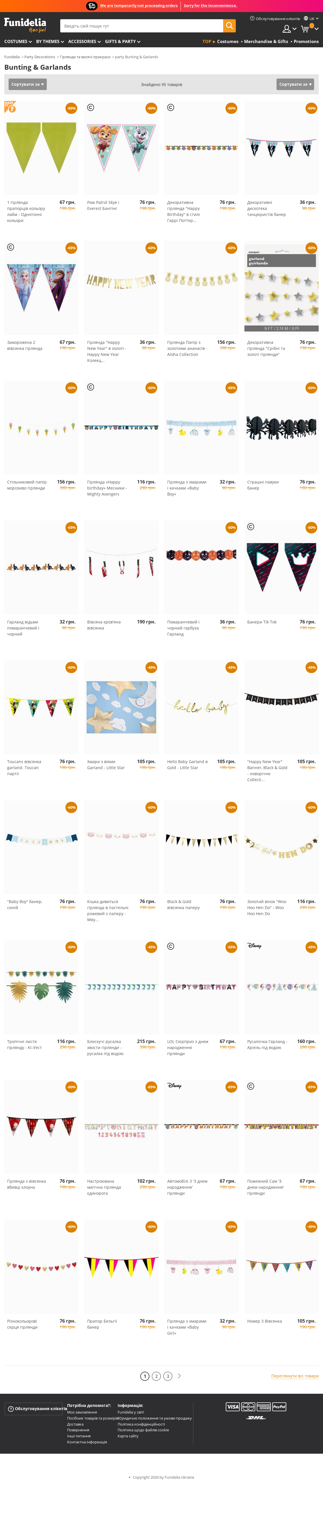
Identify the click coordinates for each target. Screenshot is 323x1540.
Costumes (15, 41)
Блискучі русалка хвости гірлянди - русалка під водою (105, 1047)
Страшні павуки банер (263, 485)
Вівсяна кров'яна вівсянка (104, 625)
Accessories (82, 41)
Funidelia (12, 56)
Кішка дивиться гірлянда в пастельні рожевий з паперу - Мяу (108, 910)
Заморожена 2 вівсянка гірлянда (24, 345)
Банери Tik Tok (262, 622)
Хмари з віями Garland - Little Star (106, 764)
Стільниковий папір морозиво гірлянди (27, 485)
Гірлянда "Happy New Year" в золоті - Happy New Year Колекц (107, 351)
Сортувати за (25, 84)
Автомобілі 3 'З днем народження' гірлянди (187, 1187)
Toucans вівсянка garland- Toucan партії (24, 767)
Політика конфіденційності (141, 1424)
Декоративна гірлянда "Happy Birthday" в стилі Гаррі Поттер (183, 211)
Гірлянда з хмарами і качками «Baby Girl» (187, 1327)
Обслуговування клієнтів (35, 1409)
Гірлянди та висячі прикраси (85, 56)
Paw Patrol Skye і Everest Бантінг (103, 205)
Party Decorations (39, 56)
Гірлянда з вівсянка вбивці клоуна (26, 1184)
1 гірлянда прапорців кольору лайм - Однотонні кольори (26, 211)
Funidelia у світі (131, 1412)
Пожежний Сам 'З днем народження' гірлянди (265, 1187)
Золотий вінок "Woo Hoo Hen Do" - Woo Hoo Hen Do (266, 907)
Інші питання (79, 1435)
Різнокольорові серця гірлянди (22, 1324)
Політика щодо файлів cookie (143, 1429)
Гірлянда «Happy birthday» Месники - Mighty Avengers (107, 488)
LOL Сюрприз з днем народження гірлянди (187, 1047)
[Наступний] (179, 1376)
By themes (47, 41)
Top (207, 41)
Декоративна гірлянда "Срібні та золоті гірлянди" (266, 348)
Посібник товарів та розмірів (92, 1418)
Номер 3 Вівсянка (264, 1321)
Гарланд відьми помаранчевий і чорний (23, 628)
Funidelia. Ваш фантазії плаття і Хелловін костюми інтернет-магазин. (25, 25)
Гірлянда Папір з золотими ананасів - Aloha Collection (187, 348)
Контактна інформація (87, 1442)
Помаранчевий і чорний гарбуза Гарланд (183, 628)
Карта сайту (128, 1435)
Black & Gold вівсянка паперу (183, 904)
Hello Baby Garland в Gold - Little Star (187, 764)
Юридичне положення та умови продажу (155, 1418)
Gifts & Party (120, 41)
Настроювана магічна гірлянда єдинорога (104, 1187)
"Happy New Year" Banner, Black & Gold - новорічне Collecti (267, 770)
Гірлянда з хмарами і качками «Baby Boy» (187, 488)
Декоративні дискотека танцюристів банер (266, 208)
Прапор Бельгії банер (102, 1324)
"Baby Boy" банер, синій (24, 904)
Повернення (78, 1429)
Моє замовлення (82, 1412)
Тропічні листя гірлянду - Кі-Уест (24, 1044)
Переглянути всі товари (295, 1376)
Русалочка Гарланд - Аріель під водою (267, 1044)
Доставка (75, 1424)
